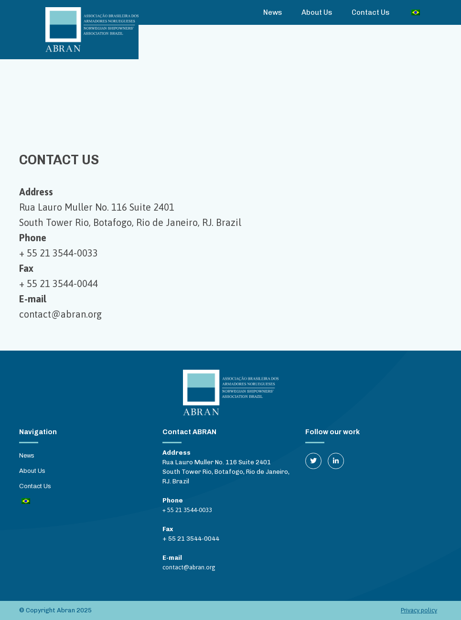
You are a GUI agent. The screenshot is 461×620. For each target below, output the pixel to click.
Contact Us (371, 12)
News (272, 12)
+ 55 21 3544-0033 (58, 252)
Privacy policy (419, 610)
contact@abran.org (60, 314)
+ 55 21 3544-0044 (58, 283)
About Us (316, 12)
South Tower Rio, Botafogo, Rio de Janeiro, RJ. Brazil (130, 222)
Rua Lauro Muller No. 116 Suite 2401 (96, 207)
